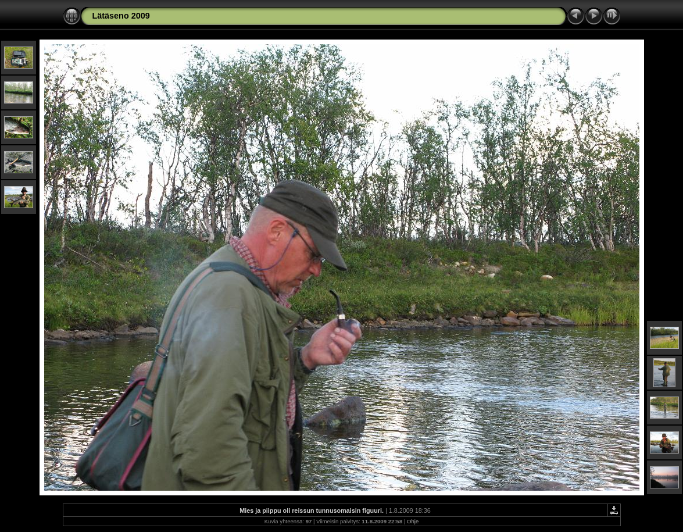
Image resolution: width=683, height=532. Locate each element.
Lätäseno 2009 (121, 15)
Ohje (413, 521)
